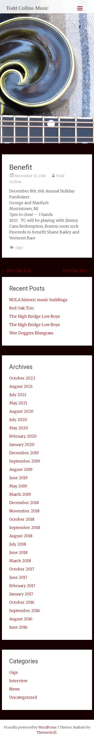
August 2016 (20, 618)
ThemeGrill (46, 732)
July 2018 (17, 544)
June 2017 (18, 577)
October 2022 (22, 378)
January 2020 (21, 444)
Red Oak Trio (16, 270)
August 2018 (20, 535)
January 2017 (21, 594)
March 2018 (20, 560)
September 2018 (24, 527)
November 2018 (24, 510)
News (14, 689)
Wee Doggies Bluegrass (31, 332)
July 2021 (17, 394)
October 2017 (21, 569)
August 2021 (21, 386)
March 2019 (20, 494)
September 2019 (24, 461)
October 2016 (21, 602)
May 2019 (18, 486)
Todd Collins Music (27, 8)
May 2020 (18, 427)
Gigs (19, 247)
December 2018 (24, 502)
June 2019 (18, 477)
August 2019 (20, 469)
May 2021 (18, 403)
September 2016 (24, 610)
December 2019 (24, 452)
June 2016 (18, 627)
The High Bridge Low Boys (34, 316)
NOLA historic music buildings (38, 299)
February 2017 (22, 585)
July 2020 (18, 419)
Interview (18, 680)
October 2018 (21, 519)
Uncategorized (23, 697)
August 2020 (21, 411)
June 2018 (18, 552)
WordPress (47, 727)
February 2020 (23, 436)
